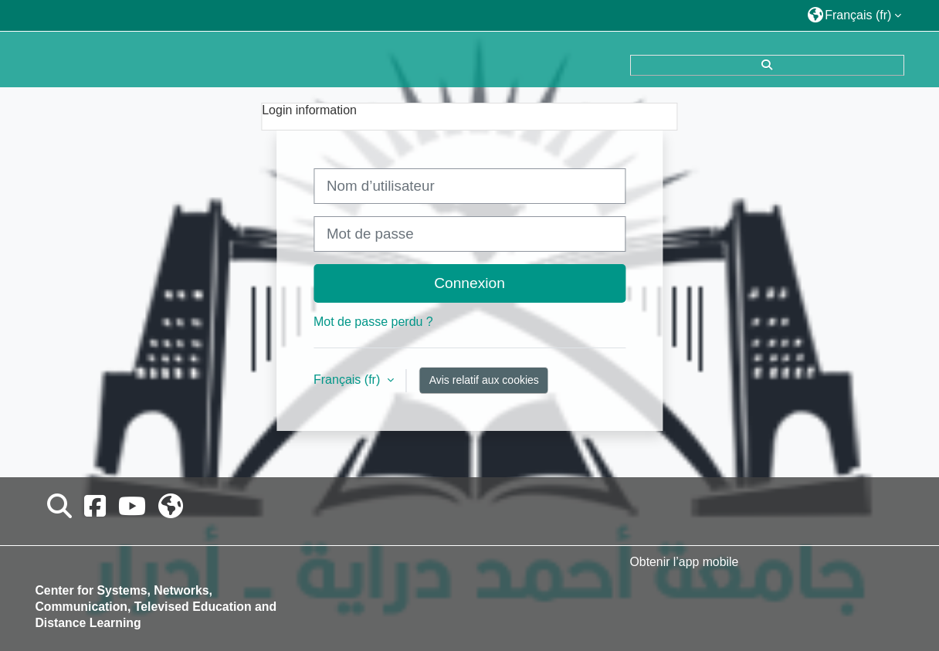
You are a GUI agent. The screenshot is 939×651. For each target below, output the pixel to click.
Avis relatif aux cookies (484, 380)
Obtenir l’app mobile (684, 561)
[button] (854, 15)
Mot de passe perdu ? (373, 321)
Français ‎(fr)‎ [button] (349, 379)
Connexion (469, 283)
